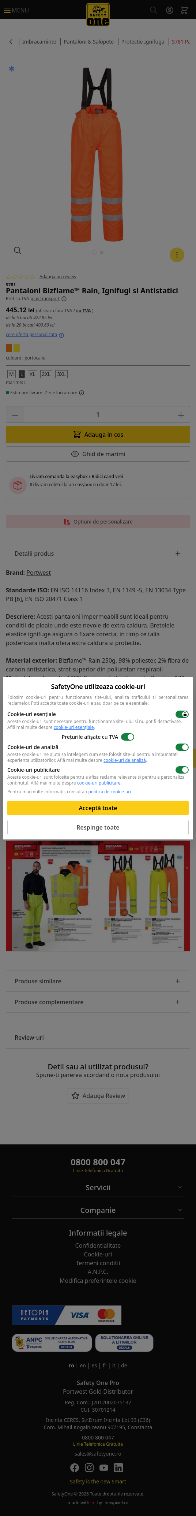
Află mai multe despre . (51, 727)
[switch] (182, 714)
